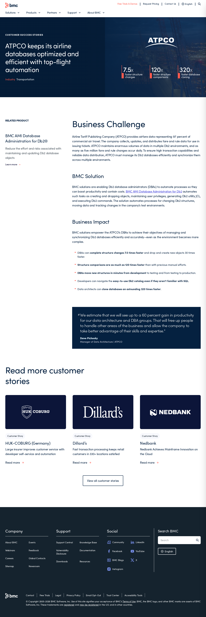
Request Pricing (151, 3)
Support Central (64, 542)
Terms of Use (129, 601)
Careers (9, 558)
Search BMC (168, 530)
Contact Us (170, 3)
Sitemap (9, 566)
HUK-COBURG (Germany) (27, 443)
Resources (85, 561)
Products (31, 12)
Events (32, 542)
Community (115, 542)
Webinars (10, 550)
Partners (52, 12)
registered (69, 604)
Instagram (115, 569)
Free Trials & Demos (127, 3)
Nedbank (148, 443)
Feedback (34, 550)
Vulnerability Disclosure (62, 552)
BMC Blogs (115, 560)
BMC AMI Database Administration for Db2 (154, 191)
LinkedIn (137, 542)
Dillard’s (80, 443)
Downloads (62, 561)
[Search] (199, 4)
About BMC (94, 12)
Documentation (87, 550)
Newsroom (34, 566)
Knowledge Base (88, 542)
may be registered (89, 604)
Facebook (114, 551)
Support (72, 12)
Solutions (10, 12)
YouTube (137, 551)
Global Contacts (37, 558)
